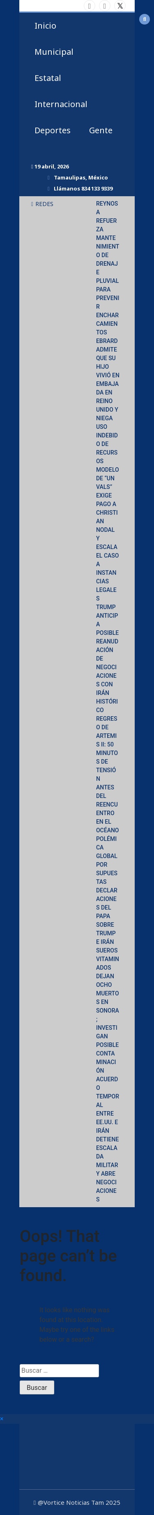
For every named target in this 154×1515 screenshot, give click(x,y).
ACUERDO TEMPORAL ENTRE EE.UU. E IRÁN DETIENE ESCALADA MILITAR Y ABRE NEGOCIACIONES (107, 1139)
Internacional (60, 104)
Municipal (54, 51)
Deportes (52, 130)
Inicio (45, 25)
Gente (101, 130)
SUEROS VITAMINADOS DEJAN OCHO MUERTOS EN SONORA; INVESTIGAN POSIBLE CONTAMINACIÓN (107, 1010)
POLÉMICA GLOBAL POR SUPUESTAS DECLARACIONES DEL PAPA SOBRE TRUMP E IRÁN (106, 890)
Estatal (47, 77)
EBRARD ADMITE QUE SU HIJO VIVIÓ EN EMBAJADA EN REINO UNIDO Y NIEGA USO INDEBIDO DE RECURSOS (108, 401)
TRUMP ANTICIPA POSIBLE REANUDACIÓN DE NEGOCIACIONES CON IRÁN (107, 650)
